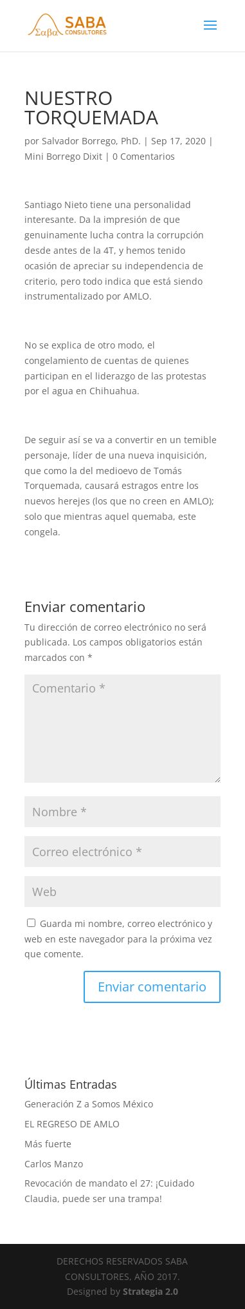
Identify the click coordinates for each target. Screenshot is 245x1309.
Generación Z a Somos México (88, 1104)
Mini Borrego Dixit (63, 156)
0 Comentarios (144, 156)
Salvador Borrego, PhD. (91, 141)
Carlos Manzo (53, 1164)
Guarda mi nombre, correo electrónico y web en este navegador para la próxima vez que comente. (118, 938)
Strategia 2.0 (150, 1291)
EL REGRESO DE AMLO (72, 1124)
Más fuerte (47, 1144)
